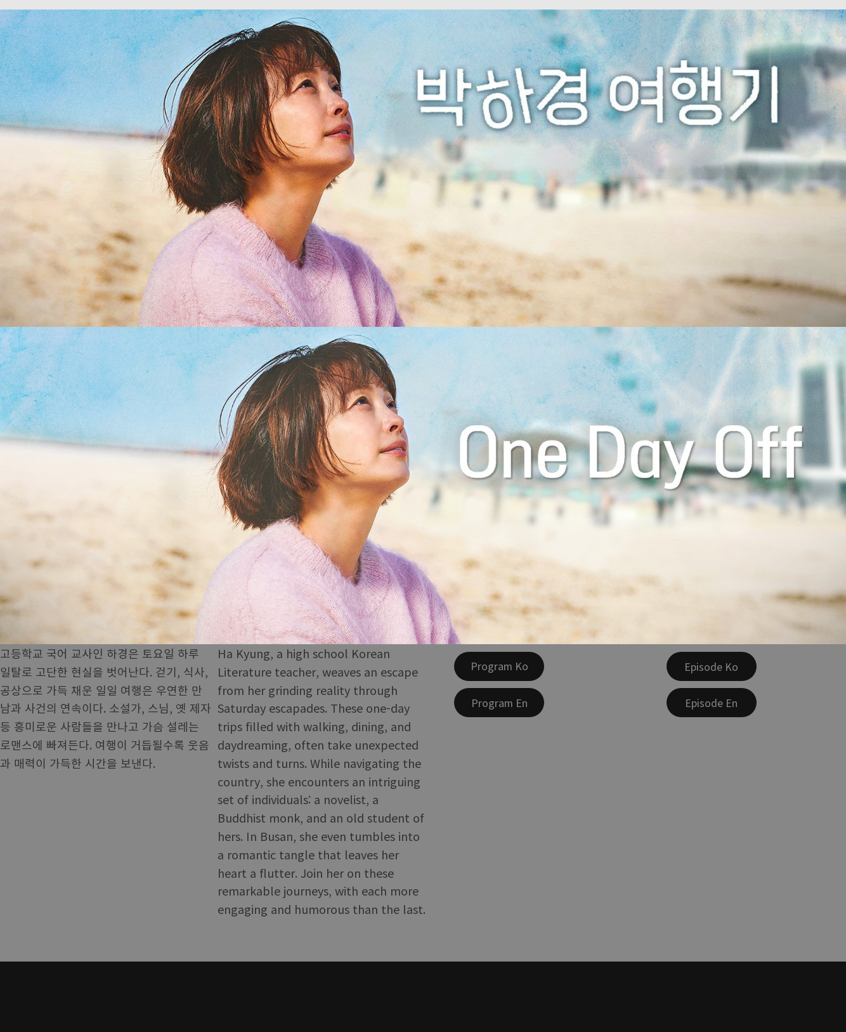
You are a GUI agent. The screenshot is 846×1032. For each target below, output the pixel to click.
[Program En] (499, 702)
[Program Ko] (499, 666)
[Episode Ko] (712, 666)
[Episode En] (712, 702)
